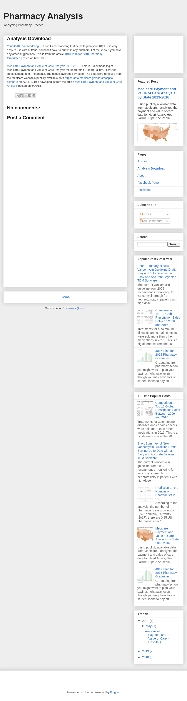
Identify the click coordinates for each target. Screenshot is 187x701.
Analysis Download (151, 168)
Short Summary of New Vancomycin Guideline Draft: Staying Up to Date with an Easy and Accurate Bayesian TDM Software (156, 273)
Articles (142, 161)
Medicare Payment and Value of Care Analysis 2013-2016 (43, 66)
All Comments (151, 221)
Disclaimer (144, 190)
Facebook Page (148, 182)
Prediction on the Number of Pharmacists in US (166, 493)
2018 (146, 657)
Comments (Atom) (73, 308)
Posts (145, 214)
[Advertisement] (65, 252)
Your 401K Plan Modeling (23, 46)
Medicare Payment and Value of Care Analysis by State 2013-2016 (156, 93)
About (141, 175)
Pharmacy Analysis (43, 16)
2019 (146, 651)
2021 (146, 621)
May (149, 626)
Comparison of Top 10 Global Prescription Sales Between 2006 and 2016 (167, 318)
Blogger (115, 692)
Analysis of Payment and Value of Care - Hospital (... (157, 637)
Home (65, 297)
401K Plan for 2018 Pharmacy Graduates (166, 354)
